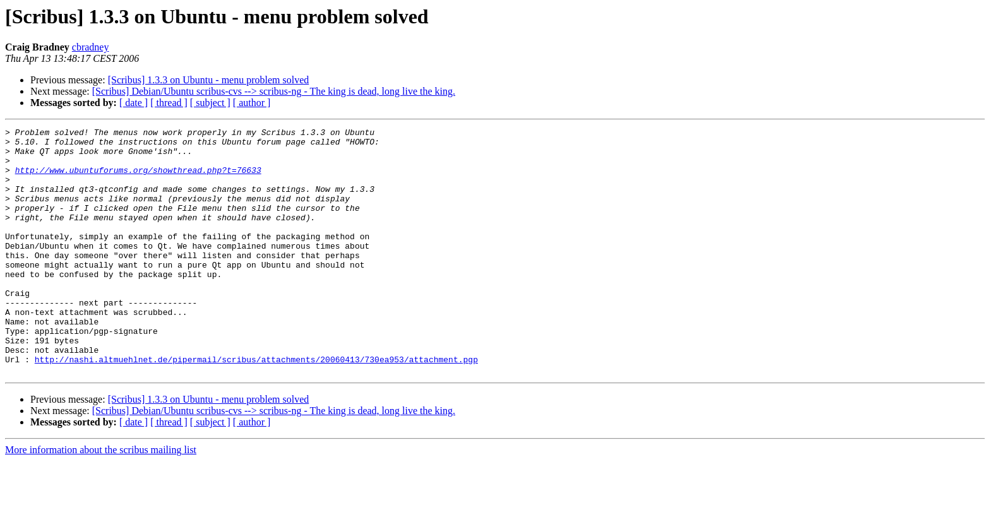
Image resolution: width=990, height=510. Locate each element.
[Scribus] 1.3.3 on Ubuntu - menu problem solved (208, 79)
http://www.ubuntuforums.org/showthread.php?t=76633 (138, 179)
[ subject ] (210, 102)
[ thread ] (169, 102)
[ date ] (133, 102)
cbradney (90, 47)
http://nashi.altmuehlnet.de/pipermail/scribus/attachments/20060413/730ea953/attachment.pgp (256, 406)
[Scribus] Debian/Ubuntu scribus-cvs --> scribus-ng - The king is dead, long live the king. (273, 91)
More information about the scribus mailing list (100, 499)
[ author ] (252, 102)
